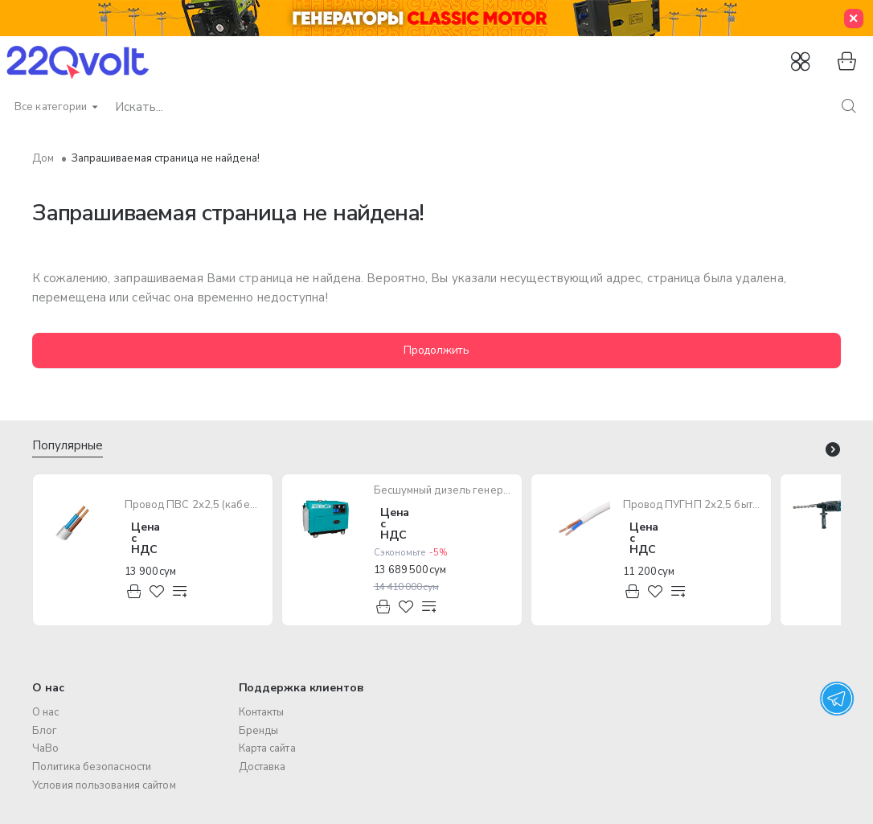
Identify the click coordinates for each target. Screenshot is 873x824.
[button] (134, 592)
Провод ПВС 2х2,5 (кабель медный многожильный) (194, 505)
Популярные (67, 445)
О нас (48, 687)
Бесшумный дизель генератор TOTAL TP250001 (443, 491)
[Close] (853, 18)
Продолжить (436, 350)
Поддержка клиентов (301, 687)
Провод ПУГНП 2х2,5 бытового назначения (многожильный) (692, 505)
